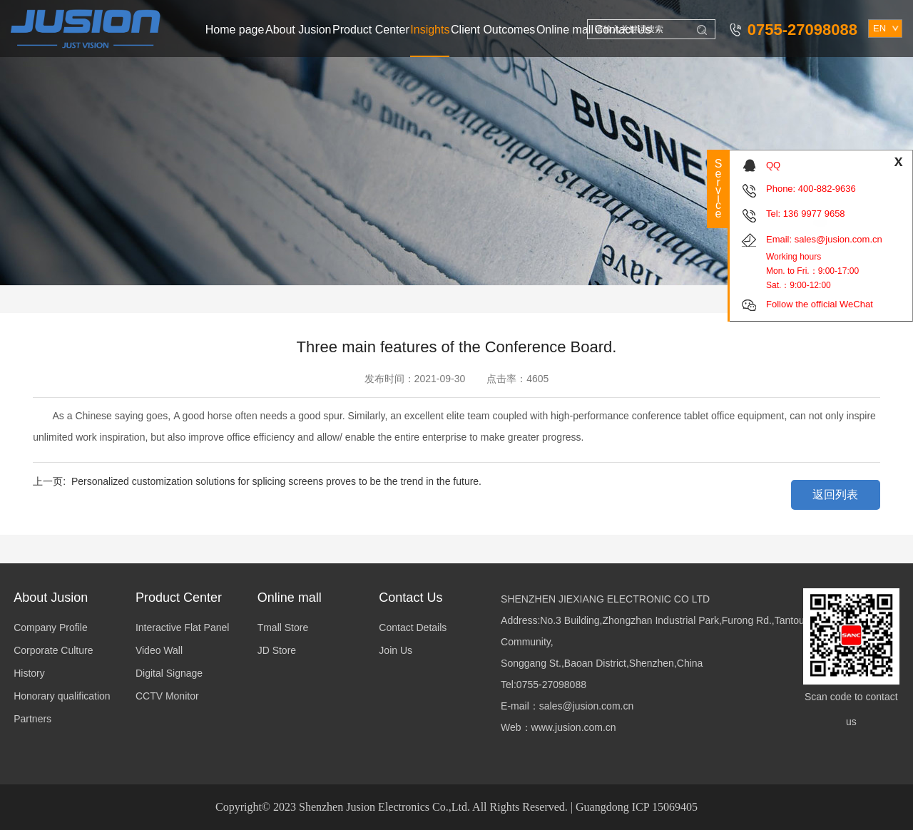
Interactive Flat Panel (183, 627)
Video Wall (159, 650)
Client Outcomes (493, 30)
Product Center (370, 30)
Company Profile (51, 627)
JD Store (276, 650)
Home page (235, 30)
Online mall (564, 30)
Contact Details (413, 627)
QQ (773, 165)
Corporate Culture (53, 650)
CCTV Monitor (167, 696)
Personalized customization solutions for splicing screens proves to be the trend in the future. (276, 481)
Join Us (395, 650)
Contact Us (623, 30)
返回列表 (835, 494)
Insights (429, 30)
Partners (32, 718)
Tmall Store (283, 627)
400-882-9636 (827, 188)
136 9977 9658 (814, 213)
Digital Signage (169, 673)
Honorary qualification (62, 696)
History (29, 673)
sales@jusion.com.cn (838, 239)
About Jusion (298, 30)
